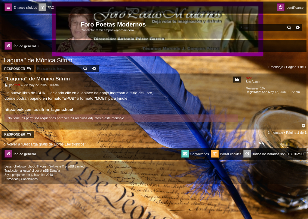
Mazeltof (39, 175)
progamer (18, 175)
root (248, 78)
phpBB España (50, 170)
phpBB (32, 166)
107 (262, 88)
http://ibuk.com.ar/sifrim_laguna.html (39, 109)
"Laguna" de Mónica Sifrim (37, 60)
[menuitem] (46, 7)
